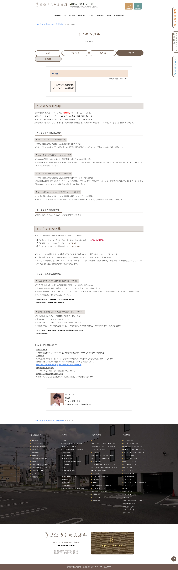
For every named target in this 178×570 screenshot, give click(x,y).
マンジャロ (95, 492)
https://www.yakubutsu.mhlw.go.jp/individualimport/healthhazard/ (58, 365)
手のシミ (105, 446)
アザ (63, 467)
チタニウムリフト (109, 464)
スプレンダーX (128, 455)
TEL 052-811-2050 (65, 545)
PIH (114, 443)
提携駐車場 (35, 452)
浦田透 (67, 398)
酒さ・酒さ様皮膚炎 (68, 446)
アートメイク (96, 495)
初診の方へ (81, 15)
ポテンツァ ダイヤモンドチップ (134, 482)
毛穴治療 (95, 474)
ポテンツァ (94, 455)
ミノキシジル (130, 53)
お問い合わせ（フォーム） (40, 468)
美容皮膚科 (43, 459)
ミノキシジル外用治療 (64, 85)
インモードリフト (96, 464)
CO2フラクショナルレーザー (133, 449)
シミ (93, 440)
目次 (55, 74)
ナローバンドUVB (129, 513)
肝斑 (104, 443)
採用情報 (34, 477)
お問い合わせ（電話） (39, 465)
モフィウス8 (95, 467)
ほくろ (63, 461)
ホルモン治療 (78, 443)
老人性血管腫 (76, 461)
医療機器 (127, 434)
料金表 (108, 15)
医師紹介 (57, 15)
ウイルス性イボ (67, 464)
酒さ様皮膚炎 (70, 449)
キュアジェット (105, 455)
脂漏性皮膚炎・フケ (68, 476)
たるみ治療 (96, 461)
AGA (48, 53)
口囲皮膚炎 (79, 449)
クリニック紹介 (69, 15)
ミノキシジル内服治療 (64, 88)
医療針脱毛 (108, 486)
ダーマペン (105, 458)
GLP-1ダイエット (98, 489)
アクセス (91, 15)
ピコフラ (97, 458)
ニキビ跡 (95, 452)
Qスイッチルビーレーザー (132, 446)
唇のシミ (112, 446)
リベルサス (103, 492)
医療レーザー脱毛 (97, 486)
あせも (64, 480)
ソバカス (98, 443)
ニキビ (64, 440)
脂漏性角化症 (96, 446)
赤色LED (48, 59)
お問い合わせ (119, 15)
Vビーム (125, 489)
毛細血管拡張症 (66, 452)
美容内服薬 (96, 501)
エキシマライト (128, 510)
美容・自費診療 (45, 24)
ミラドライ (126, 495)
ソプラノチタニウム (130, 458)
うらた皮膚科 (70, 401)
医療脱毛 (95, 482)
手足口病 (70, 489)
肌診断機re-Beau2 (129, 504)
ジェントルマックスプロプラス (134, 452)
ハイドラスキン (128, 492)
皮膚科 (65, 434)
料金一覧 (34, 462)
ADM (109, 443)
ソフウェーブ (127, 470)
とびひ (63, 489)
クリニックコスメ (98, 498)
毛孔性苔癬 (65, 482)
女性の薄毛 (96, 480)
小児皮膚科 (65, 486)
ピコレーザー (127, 440)
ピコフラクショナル (130, 443)
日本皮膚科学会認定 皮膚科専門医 (78, 404)
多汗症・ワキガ (67, 455)
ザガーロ (102, 53)
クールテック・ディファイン (133, 501)
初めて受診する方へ (38, 446)
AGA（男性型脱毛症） (58, 24)
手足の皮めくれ (80, 489)
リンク (33, 474)
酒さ (62, 449)
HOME (37, 24)
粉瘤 (68, 461)
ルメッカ (126, 486)
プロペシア (75, 53)
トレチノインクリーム (98, 449)
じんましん (65, 474)
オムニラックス (128, 507)
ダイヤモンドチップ (101, 470)
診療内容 (100, 15)
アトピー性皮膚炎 (68, 470)
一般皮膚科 (35, 459)
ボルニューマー (105, 467)
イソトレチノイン (66, 443)
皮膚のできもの (67, 458)
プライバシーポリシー (39, 471)
